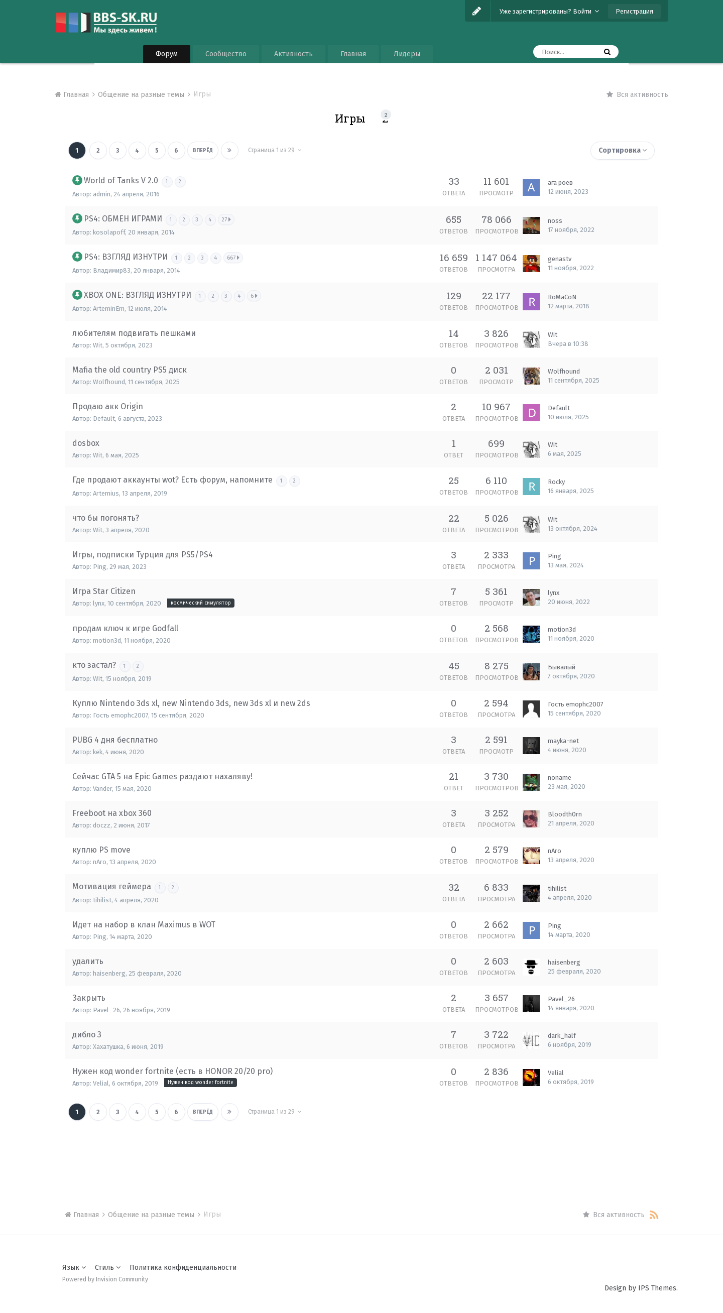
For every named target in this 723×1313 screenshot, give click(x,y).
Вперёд (201, 151)
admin (101, 194)
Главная (353, 54)
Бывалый (561, 667)
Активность (293, 54)
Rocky (556, 482)
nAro (99, 862)
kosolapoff (109, 232)
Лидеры (407, 54)
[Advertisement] (361, 1151)
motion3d (107, 640)
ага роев (560, 182)
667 (234, 257)
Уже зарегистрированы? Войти (549, 11)
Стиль (107, 1267)
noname (559, 777)
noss (555, 220)
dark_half (562, 1035)
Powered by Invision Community (105, 1279)
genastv (559, 259)
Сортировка (622, 150)
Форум (167, 54)
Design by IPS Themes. (641, 1288)
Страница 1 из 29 (273, 150)
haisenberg (109, 973)
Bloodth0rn (565, 814)
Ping (99, 566)
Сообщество (226, 54)
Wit (97, 345)
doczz (101, 825)
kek (97, 752)
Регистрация (634, 11)
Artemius (106, 493)
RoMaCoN (562, 297)
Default (104, 418)
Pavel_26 (106, 1010)
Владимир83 (112, 270)
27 (227, 219)
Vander (102, 788)
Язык (74, 1267)
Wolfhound (109, 382)
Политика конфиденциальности (183, 1267)
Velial (101, 1083)
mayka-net (563, 741)
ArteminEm (109, 308)
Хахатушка (108, 1046)
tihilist (102, 900)
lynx (98, 603)
